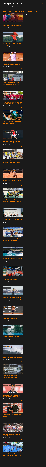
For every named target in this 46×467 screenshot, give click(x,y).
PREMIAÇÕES (29, 11)
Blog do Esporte (12, 3)
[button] (21, 29)
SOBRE (9, 11)
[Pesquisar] (42, 3)
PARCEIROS (15, 11)
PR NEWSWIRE (22, 11)
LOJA (35, 11)
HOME (4, 11)
